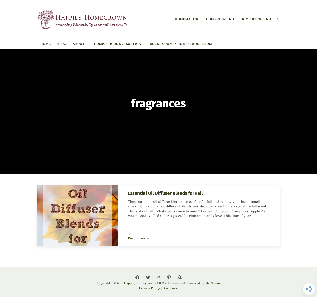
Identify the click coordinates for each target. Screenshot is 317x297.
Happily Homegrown (139, 283)
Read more (138, 238)
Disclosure (170, 288)
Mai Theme (213, 283)
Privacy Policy (149, 288)
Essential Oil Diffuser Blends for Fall (165, 193)
